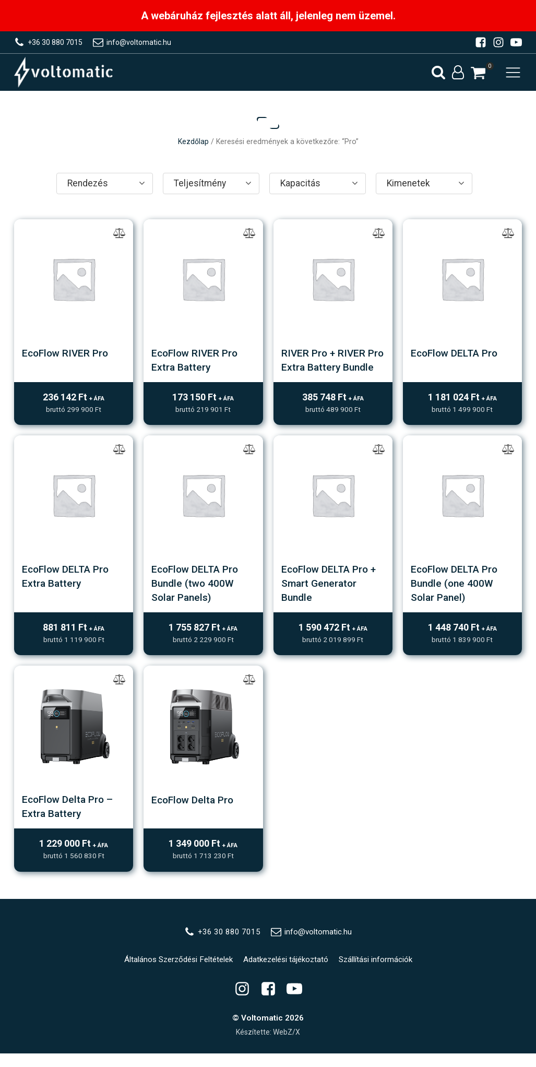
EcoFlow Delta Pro (194, 813)
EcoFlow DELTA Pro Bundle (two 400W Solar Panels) (197, 598)
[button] (478, 74)
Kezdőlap (193, 143)
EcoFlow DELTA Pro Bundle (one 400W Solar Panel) (457, 598)
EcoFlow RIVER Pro (67, 355)
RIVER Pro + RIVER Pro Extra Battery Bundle (324, 368)
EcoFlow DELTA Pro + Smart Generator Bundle (331, 597)
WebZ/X (286, 1045)
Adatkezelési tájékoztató (287, 972)
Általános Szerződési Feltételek (177, 972)
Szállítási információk (378, 972)
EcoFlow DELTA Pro (457, 355)
